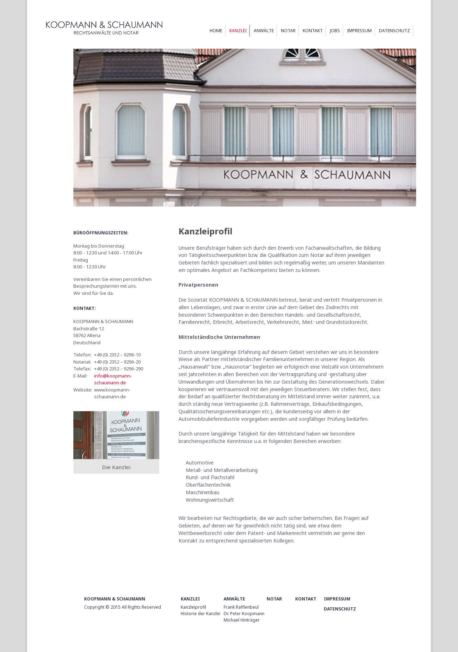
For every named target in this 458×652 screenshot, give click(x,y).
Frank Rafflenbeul (241, 607)
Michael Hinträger (242, 620)
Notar (274, 599)
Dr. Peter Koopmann (244, 613)
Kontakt (305, 599)
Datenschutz (340, 609)
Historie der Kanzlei (200, 613)
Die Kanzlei (116, 467)
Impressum (337, 599)
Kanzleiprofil (193, 607)
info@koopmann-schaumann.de (113, 379)
